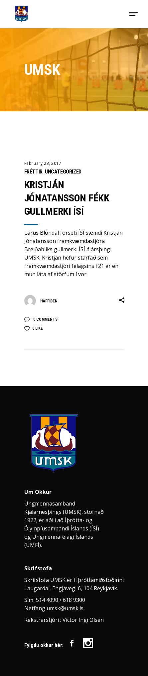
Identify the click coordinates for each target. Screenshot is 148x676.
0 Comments (45, 319)
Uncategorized (63, 172)
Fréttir (33, 172)
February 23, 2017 (43, 163)
